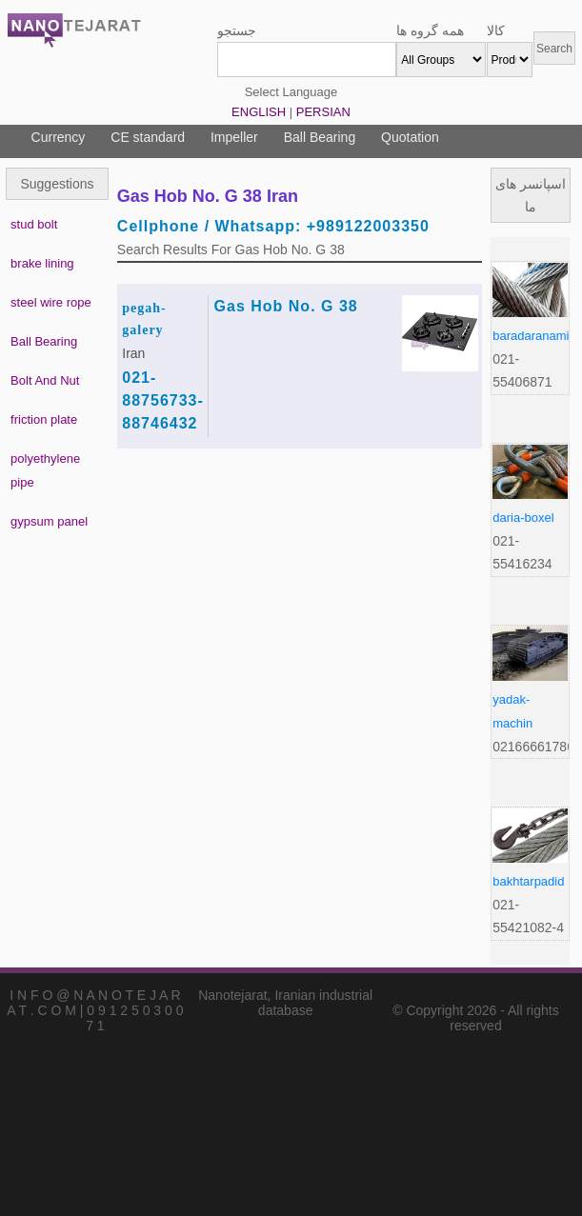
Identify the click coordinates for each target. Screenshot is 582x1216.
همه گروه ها (430, 30)
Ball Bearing (320, 137)
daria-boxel (522, 517)
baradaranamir (532, 336)
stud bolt (33, 224)
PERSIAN (323, 112)
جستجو (236, 30)
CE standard (147, 137)
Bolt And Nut (44, 380)
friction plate (43, 419)
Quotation (410, 137)
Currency (58, 137)
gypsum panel (49, 521)
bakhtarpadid (528, 881)
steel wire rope (50, 302)
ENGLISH (258, 112)
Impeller (234, 137)
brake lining (42, 263)
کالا (496, 30)
